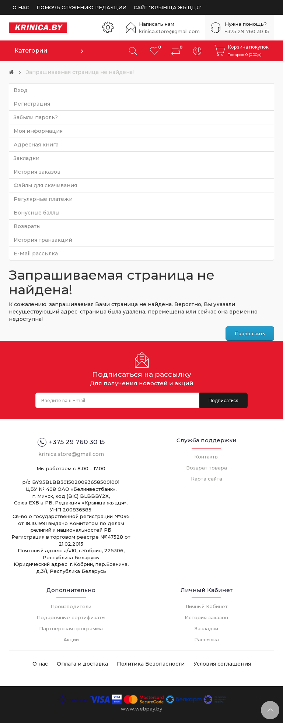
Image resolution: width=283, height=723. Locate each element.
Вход (21, 90)
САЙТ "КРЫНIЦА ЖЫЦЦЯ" (168, 7)
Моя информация (38, 131)
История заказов (37, 172)
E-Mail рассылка (36, 253)
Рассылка (206, 639)
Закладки (26, 158)
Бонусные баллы (36, 212)
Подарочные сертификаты (70, 617)
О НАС (21, 7)
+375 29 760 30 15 (247, 31)
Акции (71, 639)
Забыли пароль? (36, 117)
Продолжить (250, 333)
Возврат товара (206, 468)
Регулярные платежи (43, 199)
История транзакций (43, 240)
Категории (31, 50)
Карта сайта (206, 479)
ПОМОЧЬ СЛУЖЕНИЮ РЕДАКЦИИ (81, 7)
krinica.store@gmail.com (169, 31)
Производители (70, 606)
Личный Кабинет (206, 606)
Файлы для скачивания (45, 185)
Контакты (206, 457)
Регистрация (32, 103)
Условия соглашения (222, 663)
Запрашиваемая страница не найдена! (80, 72)
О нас (40, 663)
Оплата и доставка (82, 663)
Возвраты (27, 226)
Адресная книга (36, 144)
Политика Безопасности (151, 663)
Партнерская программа (71, 628)
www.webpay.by (141, 709)
